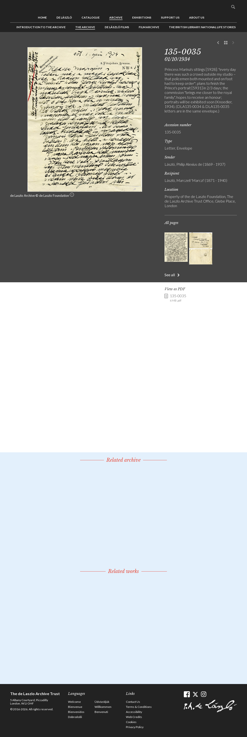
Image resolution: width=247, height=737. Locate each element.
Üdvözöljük (102, 702)
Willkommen (103, 707)
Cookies (131, 722)
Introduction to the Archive (41, 27)
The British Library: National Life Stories (202, 27)
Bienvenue (75, 707)
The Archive (85, 27)
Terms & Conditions (139, 707)
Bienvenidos (76, 712)
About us (196, 17)
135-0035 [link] (178, 298)
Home (42, 17)
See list (225, 42)
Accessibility (134, 712)
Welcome (74, 702)
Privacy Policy (135, 727)
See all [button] (170, 274)
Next (233, 42)
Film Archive (149, 27)
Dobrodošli (75, 717)
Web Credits (134, 717)
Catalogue (91, 17)
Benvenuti (101, 712)
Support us (170, 17)
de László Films (117, 27)
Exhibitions (141, 17)
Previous (218, 42)
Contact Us (133, 702)
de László (64, 17)
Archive (116, 17)
